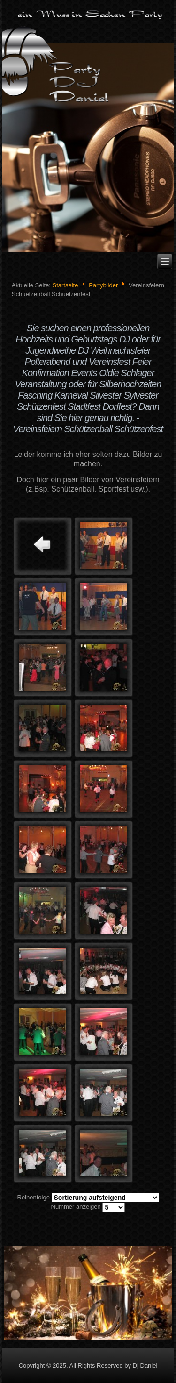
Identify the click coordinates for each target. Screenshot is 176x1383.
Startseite (65, 285)
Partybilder (103, 285)
